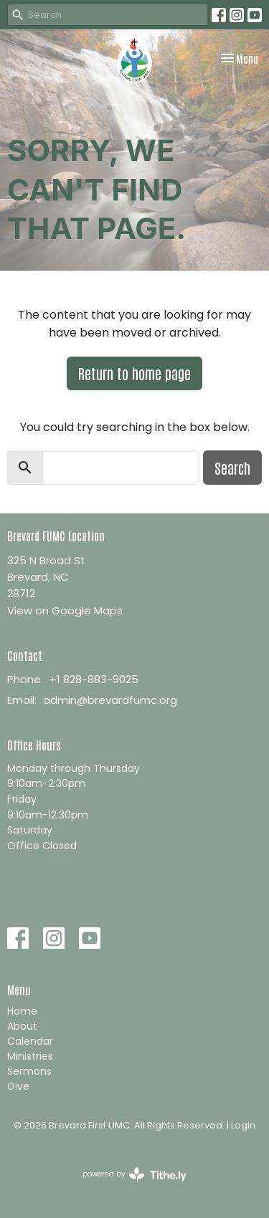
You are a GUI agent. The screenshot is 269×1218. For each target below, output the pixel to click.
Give (18, 1086)
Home (22, 1011)
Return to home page (134, 373)
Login (243, 1125)
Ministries (30, 1056)
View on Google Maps (65, 610)
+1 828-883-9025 (93, 679)
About (22, 1026)
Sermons (29, 1071)
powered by (134, 1175)
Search (232, 467)
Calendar (30, 1041)
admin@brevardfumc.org (110, 699)
